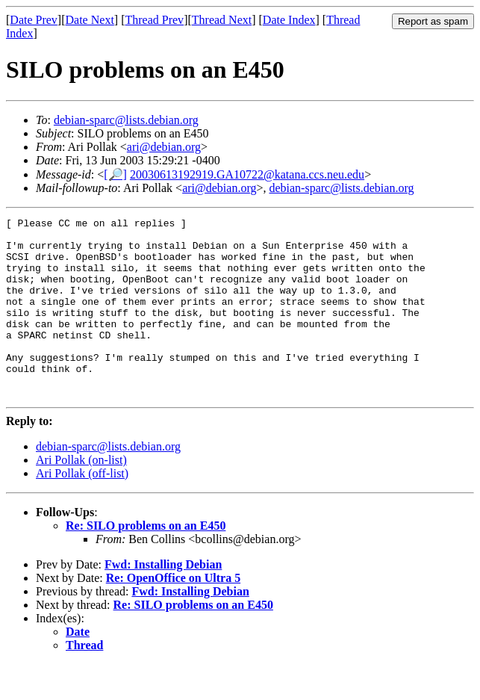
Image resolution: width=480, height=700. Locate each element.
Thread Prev (154, 19)
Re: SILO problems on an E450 (145, 561)
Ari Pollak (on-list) (81, 495)
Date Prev (33, 19)
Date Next (90, 19)
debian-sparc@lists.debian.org (126, 120)
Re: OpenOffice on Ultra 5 (173, 613)
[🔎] (115, 174)
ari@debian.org (164, 146)
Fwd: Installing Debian (163, 600)
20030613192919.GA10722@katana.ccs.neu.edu (247, 174)
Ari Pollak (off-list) (82, 509)
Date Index (289, 19)
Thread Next (222, 19)
